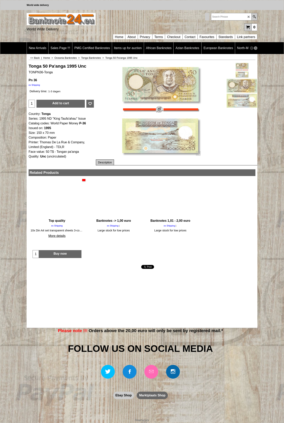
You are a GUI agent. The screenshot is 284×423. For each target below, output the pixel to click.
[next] (255, 48)
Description (105, 162)
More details (56, 236)
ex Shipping (34, 85)
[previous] (251, 48)
